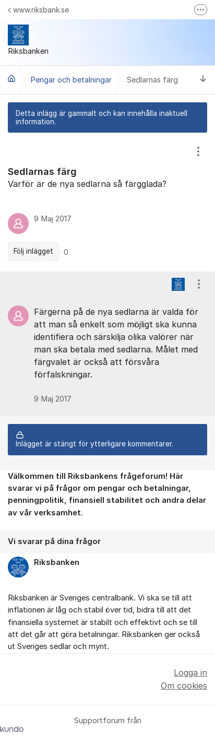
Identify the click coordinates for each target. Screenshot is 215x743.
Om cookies (184, 685)
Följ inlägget (33, 251)
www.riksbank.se (38, 9)
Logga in (190, 672)
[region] (107, 202)
